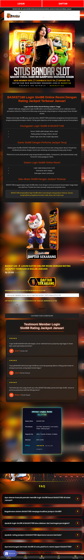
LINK (58, 557)
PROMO (8, 557)
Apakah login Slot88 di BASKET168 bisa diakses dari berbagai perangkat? (37, 523)
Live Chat (75, 557)
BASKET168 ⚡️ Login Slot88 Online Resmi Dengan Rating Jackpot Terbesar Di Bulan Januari (42, 9)
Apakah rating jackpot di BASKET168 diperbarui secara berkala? (33, 535)
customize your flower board (42, 316)
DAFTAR (63, 3)
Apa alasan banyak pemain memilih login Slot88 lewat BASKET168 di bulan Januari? (37, 499)
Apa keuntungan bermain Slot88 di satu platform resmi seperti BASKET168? (38, 547)
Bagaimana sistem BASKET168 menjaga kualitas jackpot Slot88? (33, 511)
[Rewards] (10, 553)
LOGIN (21, 3)
